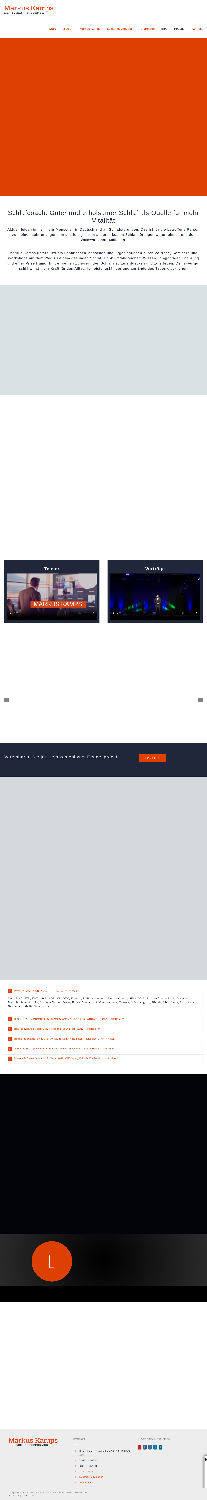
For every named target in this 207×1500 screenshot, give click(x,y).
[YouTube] (139, 1447)
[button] (103, 991)
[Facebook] (145, 1447)
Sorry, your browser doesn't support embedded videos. (52, 596)
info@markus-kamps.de (91, 1477)
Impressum (14, 1495)
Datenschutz (28, 1495)
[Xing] (160, 1447)
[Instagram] (150, 1447)
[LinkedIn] (155, 1447)
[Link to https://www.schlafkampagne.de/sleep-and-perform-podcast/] (52, 1261)
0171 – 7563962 (87, 1471)
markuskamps (86, 1482)
